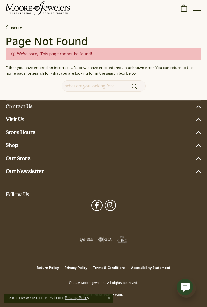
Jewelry (16, 27)
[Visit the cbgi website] (122, 239)
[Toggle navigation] (197, 8)
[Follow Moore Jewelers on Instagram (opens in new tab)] (110, 205)
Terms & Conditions (109, 267)
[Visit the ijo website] (86, 239)
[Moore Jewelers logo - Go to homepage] (38, 8)
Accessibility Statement (150, 267)
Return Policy (48, 267)
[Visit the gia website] (105, 239)
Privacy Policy (75, 267)
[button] (183, 8)
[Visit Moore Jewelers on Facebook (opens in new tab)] (97, 205)
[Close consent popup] (109, 298)
